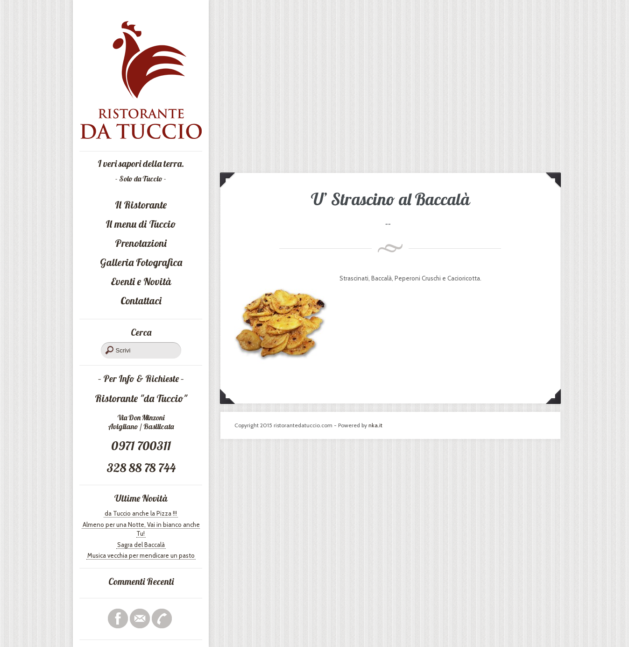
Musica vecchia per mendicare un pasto (141, 555)
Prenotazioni (141, 243)
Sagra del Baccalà (141, 544)
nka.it (375, 425)
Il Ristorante (141, 204)
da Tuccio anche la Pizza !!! (141, 513)
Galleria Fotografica (141, 262)
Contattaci (141, 300)
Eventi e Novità (141, 281)
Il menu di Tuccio (141, 223)
